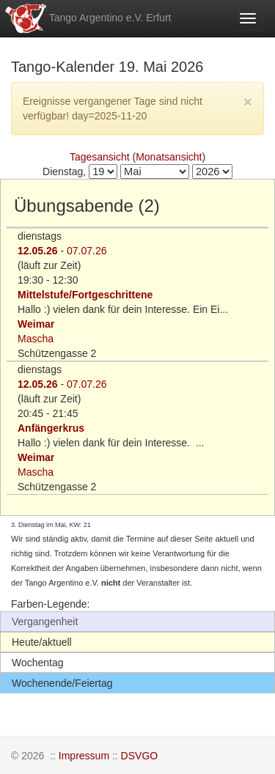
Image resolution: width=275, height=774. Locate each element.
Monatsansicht (169, 157)
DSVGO (139, 756)
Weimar (36, 324)
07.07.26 (87, 251)
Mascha (36, 338)
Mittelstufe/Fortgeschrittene (85, 295)
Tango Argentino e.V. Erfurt (87, 18)
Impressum (84, 756)
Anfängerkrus (51, 428)
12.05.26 (38, 251)
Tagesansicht (100, 157)
